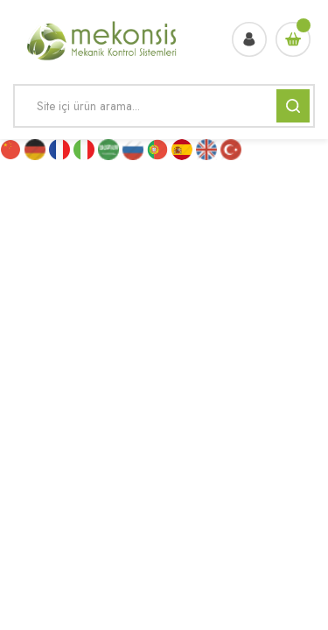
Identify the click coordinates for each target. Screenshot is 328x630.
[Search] (164, 106)
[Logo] (103, 38)
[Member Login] (249, 39)
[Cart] (293, 39)
